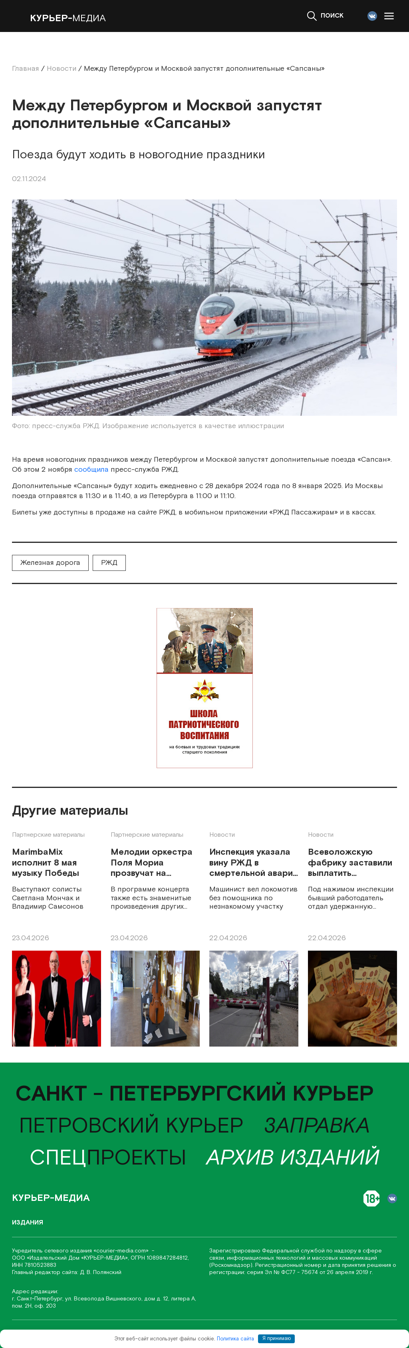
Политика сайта (235, 1338)
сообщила (91, 469)
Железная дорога (50, 562)
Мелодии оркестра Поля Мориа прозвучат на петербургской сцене (152, 863)
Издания (27, 1222)
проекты (108, 1158)
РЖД (109, 562)
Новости (222, 835)
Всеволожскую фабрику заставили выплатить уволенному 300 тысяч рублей (350, 863)
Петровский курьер (131, 1126)
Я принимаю (276, 1338)
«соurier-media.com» (121, 1250)
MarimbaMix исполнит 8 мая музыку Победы (45, 863)
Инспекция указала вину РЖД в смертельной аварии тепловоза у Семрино (253, 863)
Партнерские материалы (48, 835)
